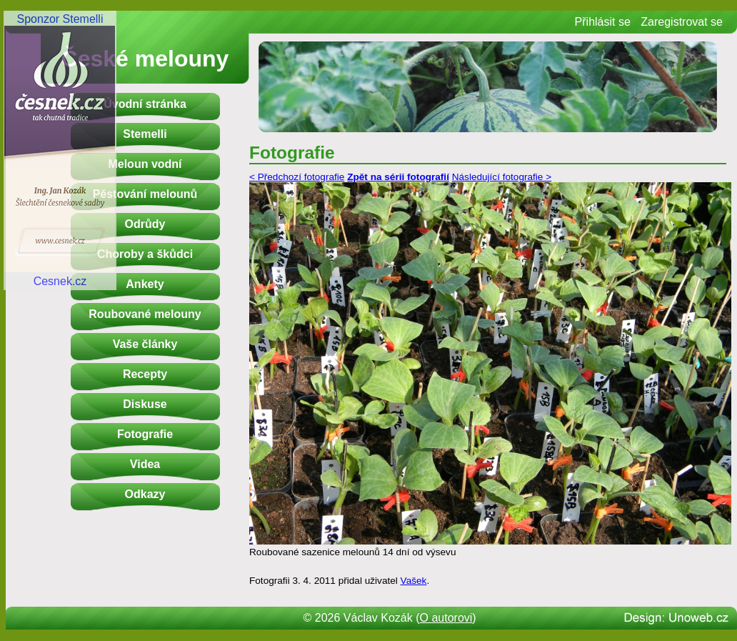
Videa (145, 464)
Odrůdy (145, 224)
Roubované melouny (145, 314)
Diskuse (144, 404)
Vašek (414, 580)
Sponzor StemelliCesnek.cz (60, 150)
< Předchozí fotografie (296, 177)
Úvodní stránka (145, 104)
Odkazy (145, 494)
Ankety (145, 284)
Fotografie (145, 434)
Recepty (145, 374)
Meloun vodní (144, 164)
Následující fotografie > (501, 177)
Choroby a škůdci (145, 254)
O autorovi (446, 618)
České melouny (145, 58)
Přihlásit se (603, 22)
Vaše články (145, 344)
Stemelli (144, 134)
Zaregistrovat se (682, 22)
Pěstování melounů (145, 194)
